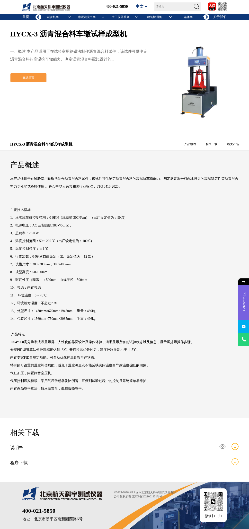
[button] (206, 17)
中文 (139, 6)
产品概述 (190, 144)
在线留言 (28, 77)
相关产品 (233, 144)
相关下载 (211, 144)
